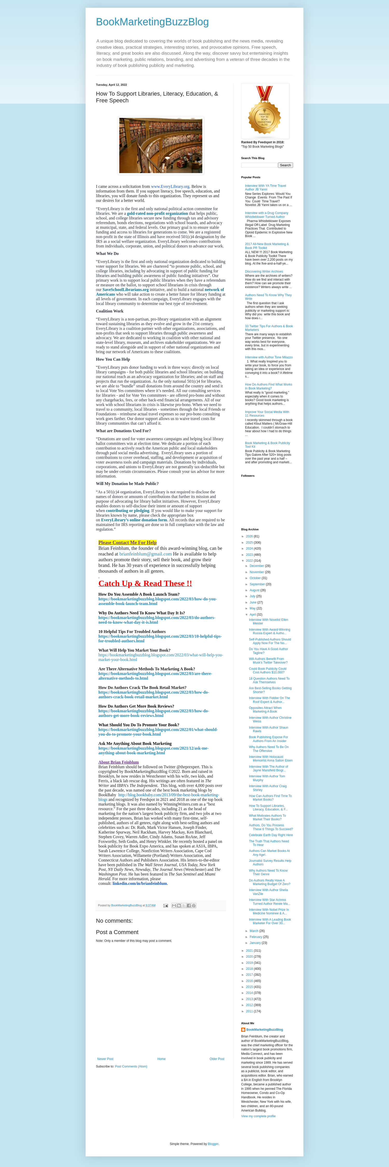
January (256, 943)
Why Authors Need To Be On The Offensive (269, 748)
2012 (250, 1005)
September (258, 584)
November (257, 572)
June (253, 602)
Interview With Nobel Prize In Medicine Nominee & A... (269, 911)
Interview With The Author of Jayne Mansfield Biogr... (268, 768)
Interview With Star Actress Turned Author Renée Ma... (269, 901)
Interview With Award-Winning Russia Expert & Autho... (269, 631)
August (255, 590)
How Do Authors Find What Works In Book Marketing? (268, 386)
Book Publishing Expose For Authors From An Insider (268, 739)
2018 (250, 969)
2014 (250, 993)
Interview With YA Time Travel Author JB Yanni (265, 187)
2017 (250, 975)
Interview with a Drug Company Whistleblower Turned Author (266, 214)
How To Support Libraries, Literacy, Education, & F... (268, 807)
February (256, 937)
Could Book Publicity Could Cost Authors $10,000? (268, 670)
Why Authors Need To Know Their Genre (268, 872)
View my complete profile (258, 1116)
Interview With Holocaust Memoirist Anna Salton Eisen (271, 758)
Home (161, 1059)
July (253, 596)
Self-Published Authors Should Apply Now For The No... (270, 641)
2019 (250, 963)
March (254, 931)
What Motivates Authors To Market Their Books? (267, 817)
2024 (250, 548)
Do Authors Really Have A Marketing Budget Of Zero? (269, 882)
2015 (250, 987)
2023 (250, 555)
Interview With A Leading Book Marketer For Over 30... (270, 921)
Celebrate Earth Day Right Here (271, 835)
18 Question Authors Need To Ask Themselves (269, 680)
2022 (250, 561)
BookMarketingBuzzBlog (152, 21)
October (256, 578)
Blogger (213, 1144)
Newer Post (105, 1059)
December (257, 566)
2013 (250, 999)
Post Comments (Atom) (131, 1066)
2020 (250, 956)
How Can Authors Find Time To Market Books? (270, 797)
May (253, 608)
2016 (250, 981)
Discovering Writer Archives (264, 271)
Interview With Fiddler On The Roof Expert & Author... (269, 699)
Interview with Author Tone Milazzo (269, 357)
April (253, 614)
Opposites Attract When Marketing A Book (265, 709)
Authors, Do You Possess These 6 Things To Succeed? (271, 827)
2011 (250, 1011)
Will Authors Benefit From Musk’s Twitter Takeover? (268, 660)
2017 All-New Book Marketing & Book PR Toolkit (267, 246)
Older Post (217, 1059)
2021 (250, 950)
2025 (250, 542)
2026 (250, 536)
